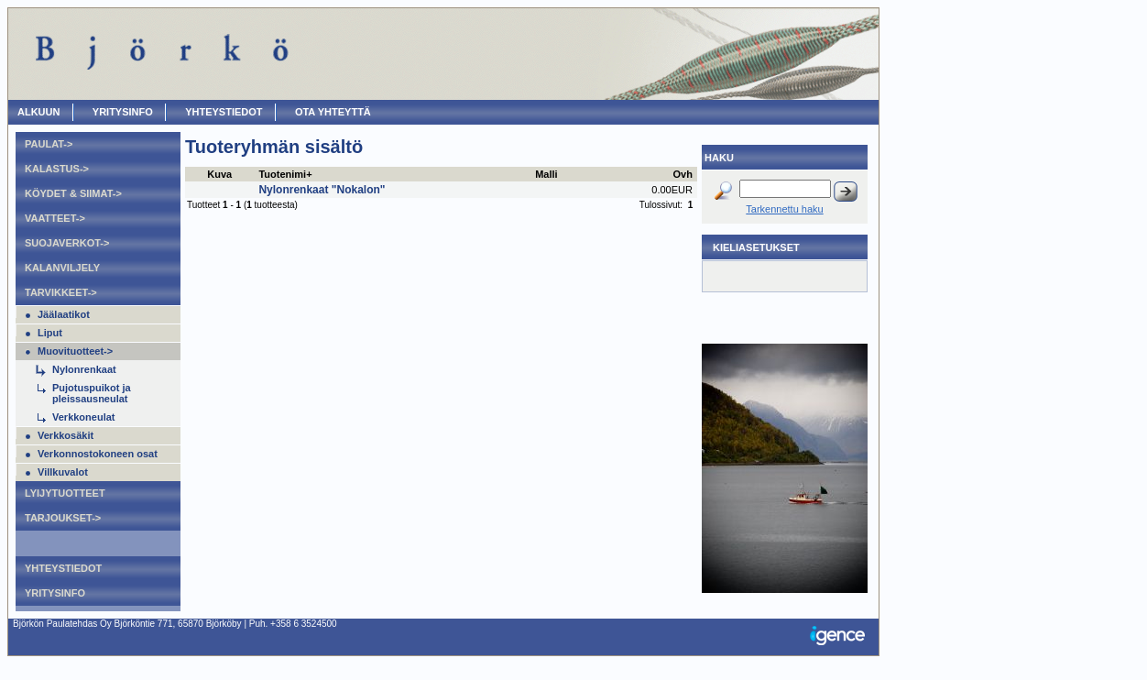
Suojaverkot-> (67, 242)
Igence (842, 637)
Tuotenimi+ (284, 174)
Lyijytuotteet (65, 493)
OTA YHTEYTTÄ (333, 111)
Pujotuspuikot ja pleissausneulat (91, 393)
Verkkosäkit (65, 435)
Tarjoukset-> (63, 517)
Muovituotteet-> (75, 350)
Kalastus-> (57, 168)
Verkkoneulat (83, 416)
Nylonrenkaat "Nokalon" (321, 189)
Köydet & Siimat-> (73, 193)
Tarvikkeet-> (61, 292)
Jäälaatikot (64, 314)
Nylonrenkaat (84, 369)
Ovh (683, 174)
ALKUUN (38, 111)
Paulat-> (48, 143)
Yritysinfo (123, 111)
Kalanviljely (62, 267)
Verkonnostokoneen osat (98, 453)
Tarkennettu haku (784, 208)
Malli (546, 174)
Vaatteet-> (55, 218)
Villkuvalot (63, 471)
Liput (50, 332)
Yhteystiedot (223, 111)
